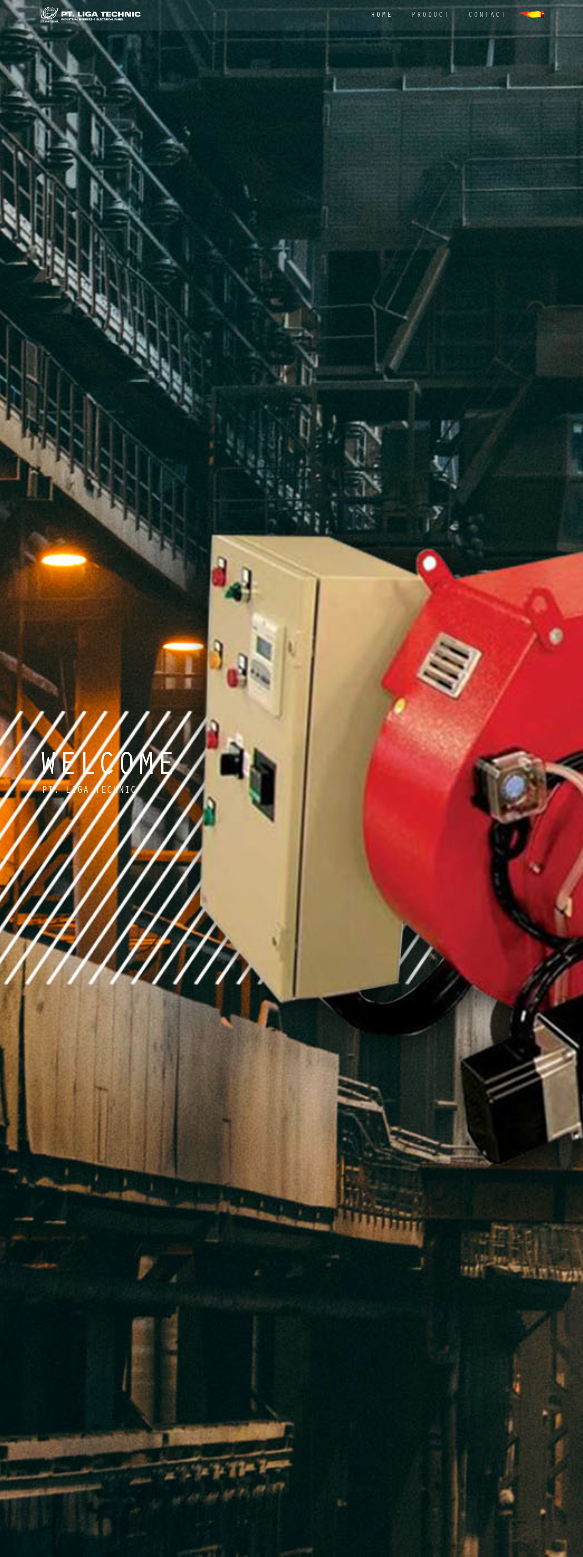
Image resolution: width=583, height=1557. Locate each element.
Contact (487, 15)
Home (382, 15)
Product (430, 15)
